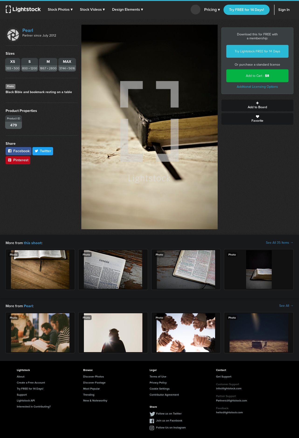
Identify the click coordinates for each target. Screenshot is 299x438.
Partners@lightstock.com (231, 400)
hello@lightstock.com (229, 412)
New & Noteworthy (95, 400)
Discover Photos (93, 376)
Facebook (18, 151)
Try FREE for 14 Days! (246, 9)
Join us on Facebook (169, 420)
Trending (88, 394)
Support (22, 394)
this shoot (32, 242)
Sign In (284, 9)
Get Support (223, 376)
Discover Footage (94, 382)
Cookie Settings (160, 388)
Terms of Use (158, 376)
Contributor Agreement (164, 394)
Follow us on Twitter (169, 413)
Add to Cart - (257, 75)
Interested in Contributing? (34, 406)
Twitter (43, 151)
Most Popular (91, 388)
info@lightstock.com (228, 388)
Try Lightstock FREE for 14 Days (257, 51)
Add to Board (257, 105)
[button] (60, 9)
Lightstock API (26, 400)
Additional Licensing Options (257, 86)
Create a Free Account (31, 382)
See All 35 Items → (279, 242)
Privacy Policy (158, 382)
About (20, 376)
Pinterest (17, 160)
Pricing (212, 10)
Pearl (27, 30)
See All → (286, 305)
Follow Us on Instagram (171, 427)
